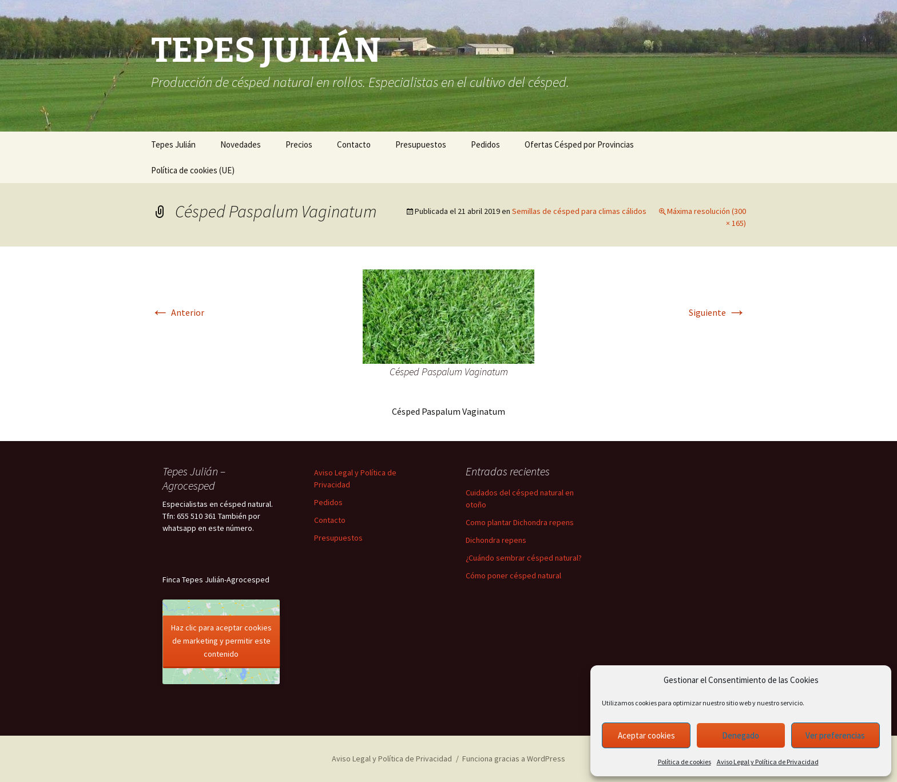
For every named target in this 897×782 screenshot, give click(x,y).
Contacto (354, 144)
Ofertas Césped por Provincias (579, 144)
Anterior (177, 312)
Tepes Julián (173, 144)
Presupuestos (420, 144)
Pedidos (485, 144)
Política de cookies (684, 761)
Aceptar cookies (646, 735)
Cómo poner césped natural (513, 575)
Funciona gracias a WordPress (513, 758)
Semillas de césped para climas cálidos (579, 211)
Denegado (740, 735)
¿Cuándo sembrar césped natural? (524, 558)
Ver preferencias (835, 735)
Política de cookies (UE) (193, 170)
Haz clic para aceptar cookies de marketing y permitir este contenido (221, 640)
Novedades (240, 144)
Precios (298, 144)
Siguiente (717, 312)
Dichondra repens (496, 540)
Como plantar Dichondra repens (520, 522)
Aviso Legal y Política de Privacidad (768, 761)
